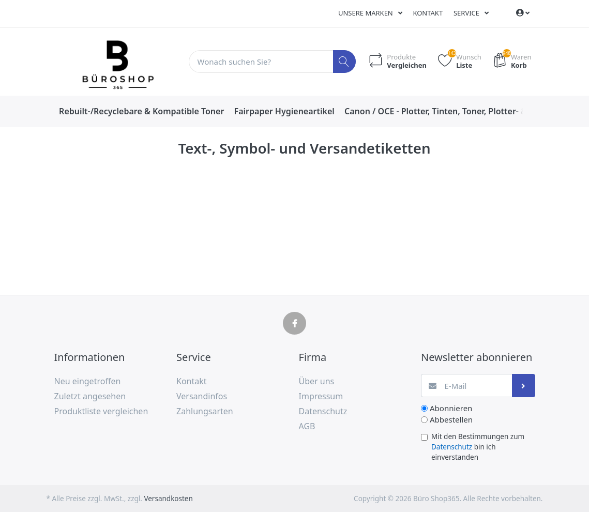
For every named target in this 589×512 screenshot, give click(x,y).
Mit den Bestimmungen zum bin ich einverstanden (477, 447)
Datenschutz (451, 446)
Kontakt (428, 13)
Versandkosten (168, 498)
